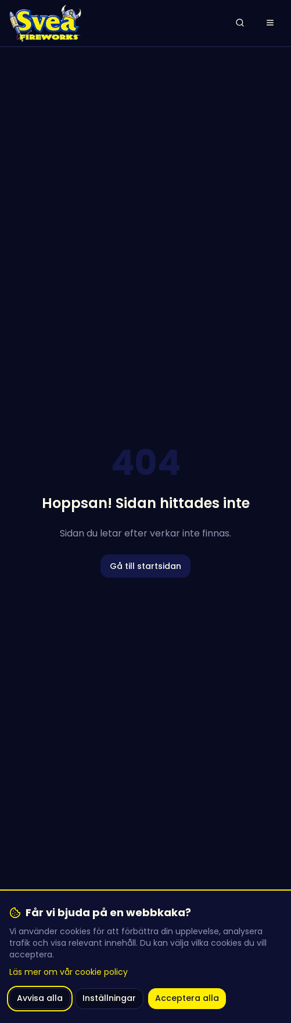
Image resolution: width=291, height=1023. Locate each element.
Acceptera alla (187, 998)
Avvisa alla (40, 998)
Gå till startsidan (145, 566)
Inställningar (109, 998)
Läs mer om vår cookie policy (68, 972)
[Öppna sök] (240, 23)
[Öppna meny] (270, 23)
